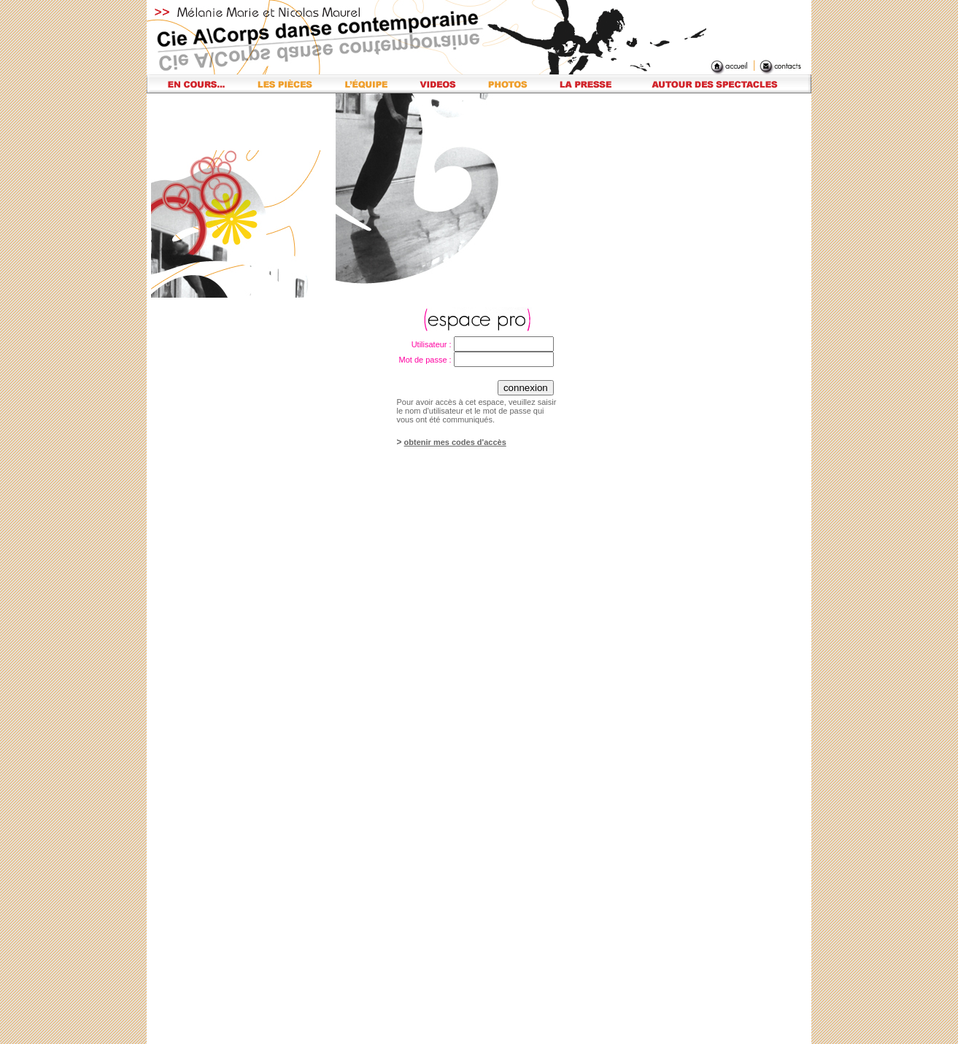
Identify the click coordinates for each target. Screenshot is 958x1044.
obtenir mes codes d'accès (455, 442)
